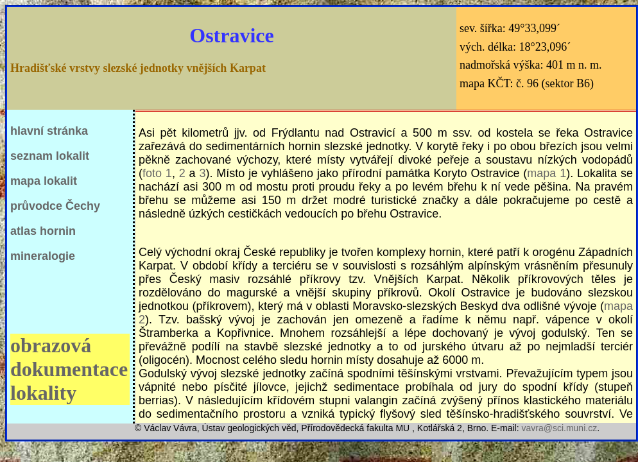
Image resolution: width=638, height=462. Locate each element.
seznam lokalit (49, 156)
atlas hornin (43, 231)
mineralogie (42, 256)
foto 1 (157, 173)
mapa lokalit (43, 181)
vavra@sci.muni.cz (559, 428)
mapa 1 (546, 173)
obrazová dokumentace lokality (69, 369)
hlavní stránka (49, 130)
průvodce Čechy (55, 206)
